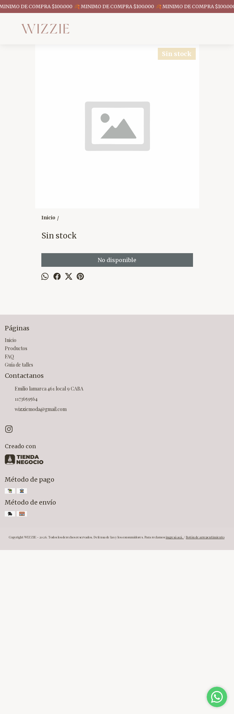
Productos (16, 512)
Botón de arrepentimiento (205, 701)
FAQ (9, 520)
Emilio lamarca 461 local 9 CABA (44, 553)
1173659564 (21, 563)
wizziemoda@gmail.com (36, 573)
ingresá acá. (175, 701)
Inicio (10, 504)
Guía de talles (19, 528)
